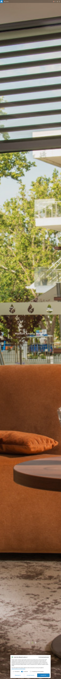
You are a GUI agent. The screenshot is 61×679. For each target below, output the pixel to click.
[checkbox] (15, 671)
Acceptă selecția (30, 675)
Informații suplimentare (44, 657)
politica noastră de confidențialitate (18, 668)
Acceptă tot (43, 675)
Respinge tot (18, 675)
